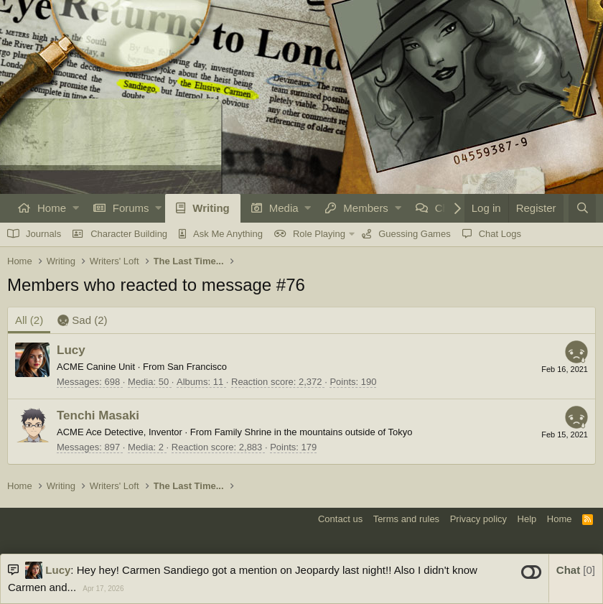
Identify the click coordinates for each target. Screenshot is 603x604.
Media (284, 208)
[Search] (582, 208)
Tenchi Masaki (98, 415)
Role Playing (319, 233)
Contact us (340, 519)
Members (365, 208)
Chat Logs (500, 233)
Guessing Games (414, 233)
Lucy (71, 350)
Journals (43, 233)
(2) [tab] (29, 320)
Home (51, 208)
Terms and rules (406, 519)
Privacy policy (478, 519)
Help (527, 519)
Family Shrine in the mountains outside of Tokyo (314, 432)
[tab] (82, 320)
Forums (131, 208)
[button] (76, 208)
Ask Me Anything (228, 233)
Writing (210, 208)
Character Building (128, 233)
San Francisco (197, 366)
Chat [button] (575, 570)
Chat (446, 208)
